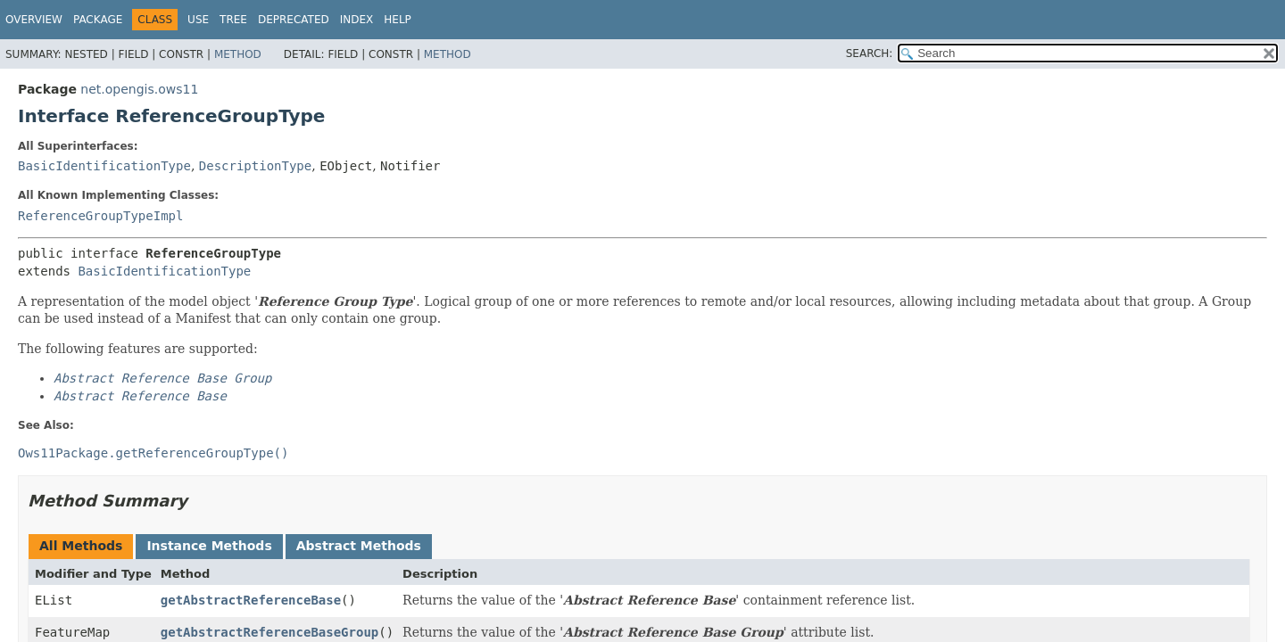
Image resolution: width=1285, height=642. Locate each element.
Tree (233, 19)
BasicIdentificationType (104, 166)
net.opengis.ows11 (139, 89)
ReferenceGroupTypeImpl (100, 216)
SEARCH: (869, 53)
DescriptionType (255, 166)
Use (198, 19)
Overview (33, 19)
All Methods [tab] (80, 546)
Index (357, 19)
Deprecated (293, 19)
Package (97, 19)
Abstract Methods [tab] (358, 546)
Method (237, 54)
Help (397, 19)
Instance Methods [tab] (208, 546)
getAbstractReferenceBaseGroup (269, 632)
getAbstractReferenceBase (251, 600)
